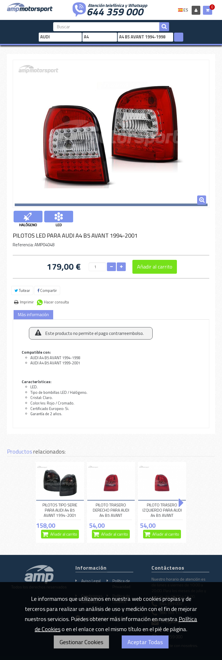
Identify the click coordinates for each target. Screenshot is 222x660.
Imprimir (27, 302)
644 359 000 (114, 11)
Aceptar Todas (145, 641)
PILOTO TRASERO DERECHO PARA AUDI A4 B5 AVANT (111, 510)
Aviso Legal (91, 581)
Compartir (47, 290)
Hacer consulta (56, 302)
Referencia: (23, 245)
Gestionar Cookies (81, 641)
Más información (33, 314)
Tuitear (22, 290)
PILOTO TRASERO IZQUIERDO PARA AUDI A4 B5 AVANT (162, 510)
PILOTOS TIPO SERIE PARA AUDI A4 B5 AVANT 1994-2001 (59, 510)
